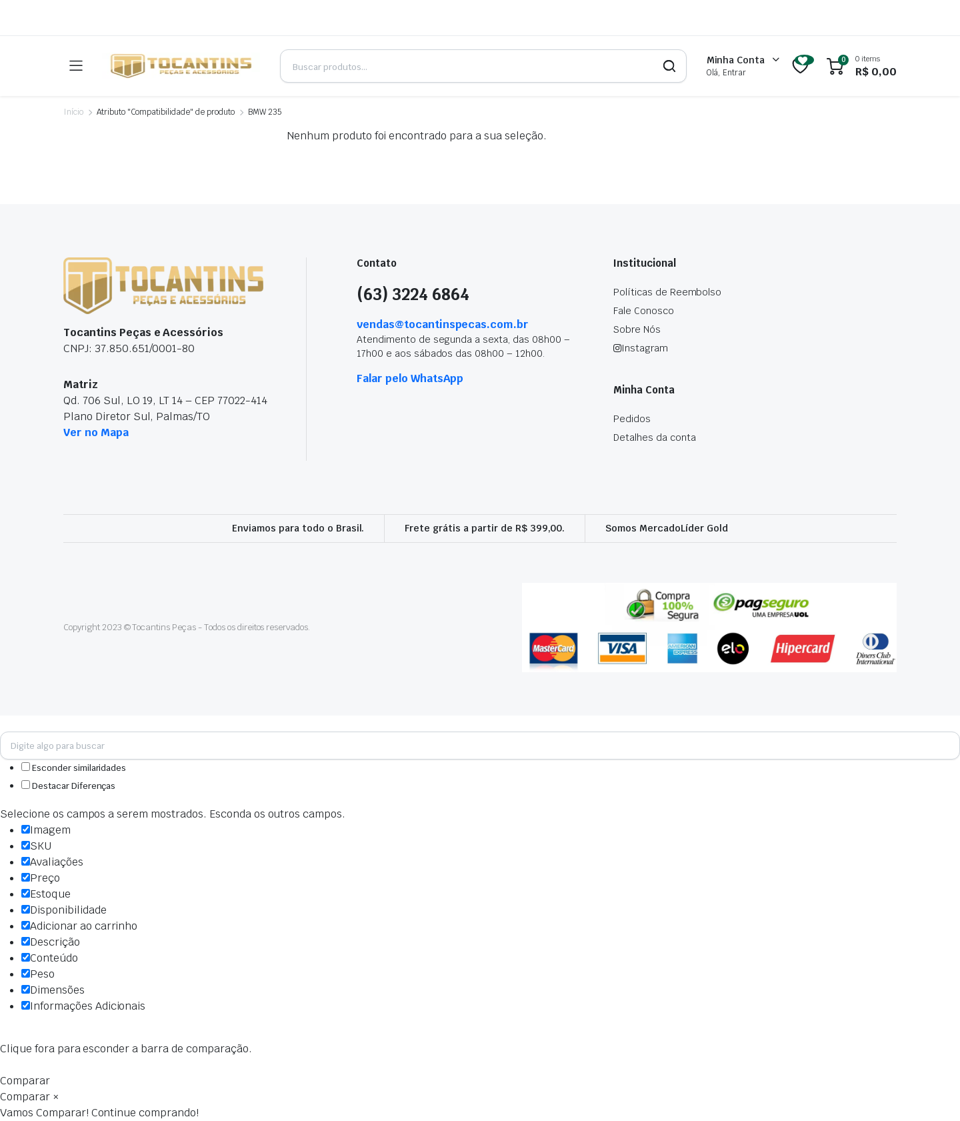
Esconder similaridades (73, 768)
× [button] (56, 1097)
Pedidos (632, 419)
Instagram (640, 348)
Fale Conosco (643, 311)
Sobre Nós (637, 329)
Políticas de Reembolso (667, 292)
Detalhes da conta (654, 437)
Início (73, 112)
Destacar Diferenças (68, 786)
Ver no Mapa (96, 432)
